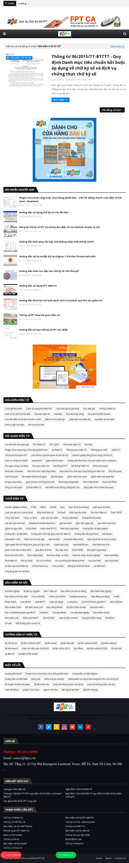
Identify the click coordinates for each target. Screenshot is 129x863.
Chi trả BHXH (38, 596)
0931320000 (11, 855)
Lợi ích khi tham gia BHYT (94, 601)
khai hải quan (115, 471)
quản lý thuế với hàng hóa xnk (40, 481)
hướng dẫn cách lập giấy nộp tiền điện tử (51, 533)
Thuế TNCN (116, 512)
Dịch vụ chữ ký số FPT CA (32, 858)
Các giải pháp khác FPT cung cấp (19, 800)
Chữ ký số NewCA (74, 843)
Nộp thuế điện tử (45, 512)
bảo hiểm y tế (11, 617)
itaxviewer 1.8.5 (12, 539)
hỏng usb (35, 679)
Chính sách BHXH (57, 596)
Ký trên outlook (108, 643)
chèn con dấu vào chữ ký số (35, 648)
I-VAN (116, 596)
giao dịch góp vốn (84, 523)
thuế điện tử (11, 560)
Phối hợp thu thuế (77, 512)
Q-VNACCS (57, 449)
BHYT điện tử (50, 591)
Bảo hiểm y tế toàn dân (16, 596)
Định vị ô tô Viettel (12, 834)
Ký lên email (50, 643)
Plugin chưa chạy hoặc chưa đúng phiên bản (26, 449)
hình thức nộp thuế (70, 528)
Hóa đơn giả (89, 408)
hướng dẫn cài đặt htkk (16, 533)
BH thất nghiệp (12, 591)
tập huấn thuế (112, 560)
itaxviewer (107, 533)
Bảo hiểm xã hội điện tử (77, 830)
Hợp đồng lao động (100, 596)
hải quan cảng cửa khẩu (16, 465)
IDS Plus (88, 444)
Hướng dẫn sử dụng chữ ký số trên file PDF (43, 212)
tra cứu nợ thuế (44, 560)
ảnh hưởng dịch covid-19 (28, 623)
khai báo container (14, 471)
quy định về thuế (43, 549)
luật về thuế (54, 539)
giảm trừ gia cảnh (13, 528)
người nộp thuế (61, 544)
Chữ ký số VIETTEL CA (14, 821)
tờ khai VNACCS (33, 487)
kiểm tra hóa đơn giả (55, 419)
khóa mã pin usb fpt (54, 679)
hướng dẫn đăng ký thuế (86, 533)
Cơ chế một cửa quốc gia (17, 444)
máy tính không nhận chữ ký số (68, 684)
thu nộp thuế (62, 549)
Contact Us (120, 858)
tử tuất (8, 623)
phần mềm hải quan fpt (102, 476)
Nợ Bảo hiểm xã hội (76, 607)
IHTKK (53, 507)
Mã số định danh (13, 607)
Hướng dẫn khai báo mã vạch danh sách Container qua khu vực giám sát (60, 300)
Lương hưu (72, 601)
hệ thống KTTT (60, 465)
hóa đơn (58, 414)
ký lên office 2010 (61, 648)
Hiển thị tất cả (117, 46)
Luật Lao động (56, 601)
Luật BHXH (25, 601)
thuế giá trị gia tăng (96, 549)
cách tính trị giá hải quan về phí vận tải (49, 455)
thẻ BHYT (109, 617)
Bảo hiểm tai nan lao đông (73, 591)
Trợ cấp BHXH (59, 612)
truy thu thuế (95, 560)
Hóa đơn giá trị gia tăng (67, 408)
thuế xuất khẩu (110, 481)
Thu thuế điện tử (98, 512)
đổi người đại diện (70, 689)
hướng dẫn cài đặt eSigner (95, 528)
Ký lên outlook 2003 (87, 643)
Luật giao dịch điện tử (14, 789)
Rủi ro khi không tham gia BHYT (20, 612)
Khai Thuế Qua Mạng (79, 507)
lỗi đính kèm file (41, 684)
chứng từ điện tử (107, 408)
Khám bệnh (10, 601)
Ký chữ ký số (11, 643)
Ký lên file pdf (67, 643)
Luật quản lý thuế (101, 507)
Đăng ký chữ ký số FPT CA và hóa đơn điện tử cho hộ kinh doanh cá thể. (59, 227)
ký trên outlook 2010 (97, 648)
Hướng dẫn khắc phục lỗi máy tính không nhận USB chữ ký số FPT (56, 241)
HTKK (33, 507)
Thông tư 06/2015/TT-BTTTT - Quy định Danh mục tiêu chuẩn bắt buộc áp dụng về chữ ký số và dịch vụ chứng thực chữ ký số (88, 65)
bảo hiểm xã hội (101, 612)
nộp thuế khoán (80, 544)
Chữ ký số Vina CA (12, 847)
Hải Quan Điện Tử (71, 444)
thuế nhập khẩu (90, 481)
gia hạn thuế (66, 523)
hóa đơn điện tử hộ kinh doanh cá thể (23, 419)
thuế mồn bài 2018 (14, 555)
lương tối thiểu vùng (73, 539)
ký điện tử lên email (28, 653)
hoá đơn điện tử (42, 414)
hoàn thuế (31, 528)
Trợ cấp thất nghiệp (79, 612)
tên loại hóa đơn (36, 424)
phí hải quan (57, 476)
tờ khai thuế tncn (40, 566)
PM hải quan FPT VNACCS (16, 830)
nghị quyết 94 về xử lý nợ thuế (101, 539)
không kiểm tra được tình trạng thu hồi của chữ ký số (93, 679)
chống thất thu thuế (91, 517)
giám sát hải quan (54, 460)
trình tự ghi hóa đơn (14, 424)
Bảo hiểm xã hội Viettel (15, 843)
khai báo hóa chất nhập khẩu (42, 471)
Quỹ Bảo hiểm (97, 607)
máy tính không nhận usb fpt (101, 684)
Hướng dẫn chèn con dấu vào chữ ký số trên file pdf (49, 271)
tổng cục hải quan (13, 487)
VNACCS (116, 449)
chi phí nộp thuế (70, 517)
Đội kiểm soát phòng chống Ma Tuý (62, 487)
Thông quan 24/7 (99, 449)
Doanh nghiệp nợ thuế (16, 507)
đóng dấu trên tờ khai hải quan (98, 487)
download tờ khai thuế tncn (42, 523)
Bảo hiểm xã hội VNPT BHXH (17, 826)
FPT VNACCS (39, 444)
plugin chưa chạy (13, 481)
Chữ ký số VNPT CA (75, 826)
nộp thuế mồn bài (100, 544)
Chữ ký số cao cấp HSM (77, 834)
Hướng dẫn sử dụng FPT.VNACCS (38, 285)
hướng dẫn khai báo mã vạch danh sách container (92, 460)
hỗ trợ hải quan (100, 465)
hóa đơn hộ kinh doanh (99, 414)
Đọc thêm (58, 99)
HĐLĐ (43, 507)
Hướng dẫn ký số (13, 673)
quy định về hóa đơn (104, 419)
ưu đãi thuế (99, 566)
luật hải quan (11, 476)
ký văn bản (116, 648)
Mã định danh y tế (33, 607)
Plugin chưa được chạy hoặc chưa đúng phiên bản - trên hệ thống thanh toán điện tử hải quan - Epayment (70, 199)
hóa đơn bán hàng (75, 414)
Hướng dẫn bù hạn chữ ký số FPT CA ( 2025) (43, 329)
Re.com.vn (59, 79)
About (108, 858)
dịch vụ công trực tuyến (16, 460)
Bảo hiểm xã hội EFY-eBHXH (79, 817)
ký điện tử (9, 653)
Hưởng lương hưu (78, 596)
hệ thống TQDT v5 (80, 465)
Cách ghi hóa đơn (13, 408)
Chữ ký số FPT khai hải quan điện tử (39, 315)
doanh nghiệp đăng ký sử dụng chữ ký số (92, 455)
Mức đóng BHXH (54, 607)
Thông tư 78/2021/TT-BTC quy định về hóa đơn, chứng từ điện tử (32, 795)
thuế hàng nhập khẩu (69, 481)
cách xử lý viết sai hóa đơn (17, 414)
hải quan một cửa (40, 465)
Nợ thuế (61, 512)
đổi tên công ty (90, 689)
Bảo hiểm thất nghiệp (101, 591)
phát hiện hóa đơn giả (79, 419)
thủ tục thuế (26, 560)
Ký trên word (11, 648)
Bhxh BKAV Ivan (73, 839)
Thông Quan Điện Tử (77, 449)
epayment (37, 460)
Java (62, 507)
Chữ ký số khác (11, 839)
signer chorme (51, 689)
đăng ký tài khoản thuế (79, 566)
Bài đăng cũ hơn (111, 109)
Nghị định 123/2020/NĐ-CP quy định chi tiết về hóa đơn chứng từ (93, 795)
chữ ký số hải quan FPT (16, 455)
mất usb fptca (12, 689)
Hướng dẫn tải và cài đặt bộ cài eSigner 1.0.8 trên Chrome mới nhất (57, 256)
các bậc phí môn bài (15, 523)
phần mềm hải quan (77, 476)
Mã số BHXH (116, 601)
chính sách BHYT (31, 617)
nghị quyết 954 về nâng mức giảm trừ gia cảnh (27, 544)
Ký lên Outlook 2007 (31, 643)
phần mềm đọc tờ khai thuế (18, 549)
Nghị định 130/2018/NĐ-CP (78, 789)
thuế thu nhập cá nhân (57, 555)
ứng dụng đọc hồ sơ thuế (17, 571)
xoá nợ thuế (58, 566)
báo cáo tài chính (49, 517)
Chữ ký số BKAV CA (13, 817)
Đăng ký (66, 855)
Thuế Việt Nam (12, 517)
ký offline (78, 648)
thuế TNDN (77, 549)
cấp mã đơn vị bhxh (68, 617)
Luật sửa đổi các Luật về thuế (19, 512)
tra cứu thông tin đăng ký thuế (70, 560)
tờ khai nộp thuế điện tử (16, 566)
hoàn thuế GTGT (48, 528)
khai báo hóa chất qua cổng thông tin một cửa (82, 471)
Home (99, 858)
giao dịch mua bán (107, 523)
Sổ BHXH (44, 612)
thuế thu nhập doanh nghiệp (86, 555)
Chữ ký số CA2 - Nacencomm (80, 821)
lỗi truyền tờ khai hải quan (34, 476)
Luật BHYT (40, 601)
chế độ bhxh (49, 617)
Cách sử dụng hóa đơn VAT (39, 408)
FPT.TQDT (54, 444)
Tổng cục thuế (30, 517)
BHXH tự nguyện (32, 591)
